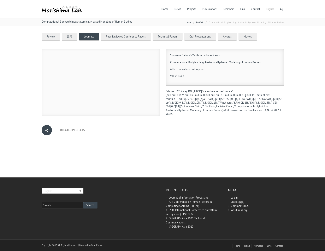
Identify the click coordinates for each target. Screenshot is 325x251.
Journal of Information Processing (188, 197)
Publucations (210, 9)
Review (51, 36)
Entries (237, 202)
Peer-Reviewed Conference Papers (126, 36)
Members (229, 9)
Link (242, 9)
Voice (169, 114)
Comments (240, 206)
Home (165, 9)
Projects (191, 9)
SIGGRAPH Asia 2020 (181, 226)
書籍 (69, 36)
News (178, 9)
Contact (255, 9)
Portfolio (200, 22)
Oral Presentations (200, 36)
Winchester (225, 102)
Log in (234, 197)
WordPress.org (239, 210)
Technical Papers (167, 36)
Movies (248, 36)
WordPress (96, 245)
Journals (89, 36)
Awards (227, 36)
